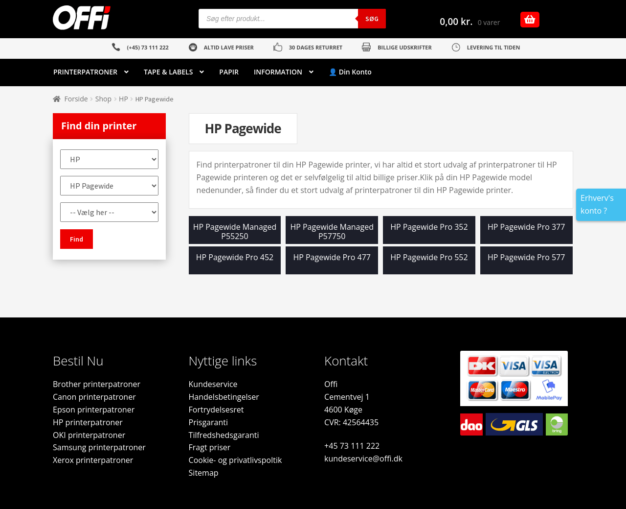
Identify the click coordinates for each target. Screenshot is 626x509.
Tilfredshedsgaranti (224, 435)
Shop (103, 98)
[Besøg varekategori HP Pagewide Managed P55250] (235, 232)
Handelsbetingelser (224, 396)
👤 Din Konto (350, 71)
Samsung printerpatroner (99, 447)
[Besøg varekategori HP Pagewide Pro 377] (526, 232)
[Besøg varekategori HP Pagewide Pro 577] (526, 263)
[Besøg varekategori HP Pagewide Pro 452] (235, 263)
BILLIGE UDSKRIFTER (405, 47)
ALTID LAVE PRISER (229, 47)
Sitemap (204, 472)
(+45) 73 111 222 (148, 47)
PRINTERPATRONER (85, 71)
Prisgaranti (208, 422)
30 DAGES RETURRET (315, 47)
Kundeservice (213, 384)
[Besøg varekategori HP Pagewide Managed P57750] (332, 232)
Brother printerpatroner (96, 384)
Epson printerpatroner (93, 409)
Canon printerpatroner (94, 396)
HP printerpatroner (88, 422)
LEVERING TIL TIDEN (493, 47)
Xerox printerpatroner (93, 460)
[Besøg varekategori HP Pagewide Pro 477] (332, 263)
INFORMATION (278, 71)
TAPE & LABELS (168, 71)
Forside (76, 98)
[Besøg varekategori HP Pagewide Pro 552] (429, 263)
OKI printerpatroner (89, 435)
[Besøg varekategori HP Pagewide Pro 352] (429, 232)
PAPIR (229, 71)
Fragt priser (210, 447)
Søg (372, 18)
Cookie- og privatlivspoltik (235, 460)
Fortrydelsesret (216, 409)
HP (123, 98)
